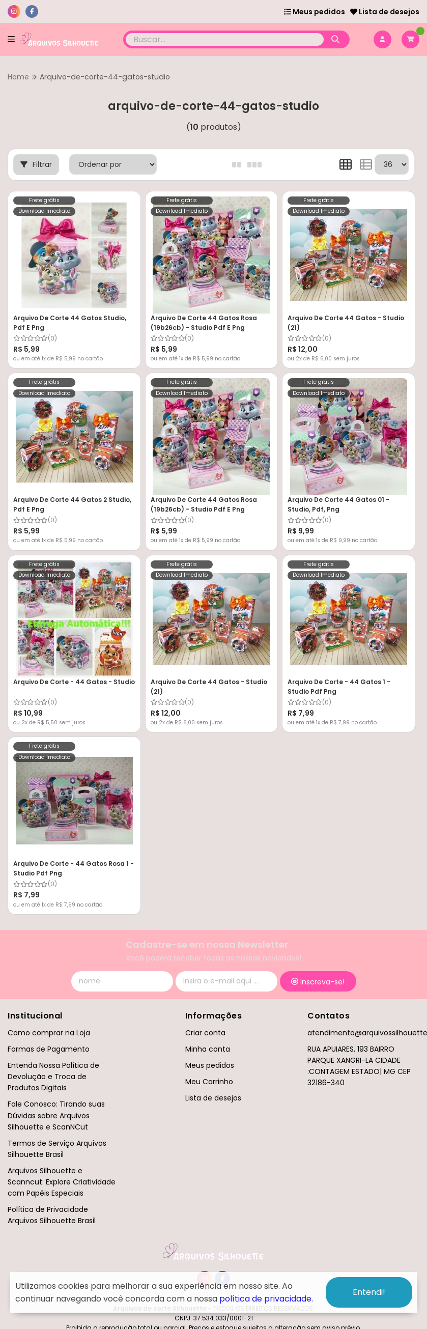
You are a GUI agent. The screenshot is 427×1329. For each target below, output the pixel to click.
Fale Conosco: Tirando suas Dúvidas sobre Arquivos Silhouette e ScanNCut (56, 1115)
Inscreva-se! (318, 982)
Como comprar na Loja (49, 1033)
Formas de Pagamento (49, 1049)
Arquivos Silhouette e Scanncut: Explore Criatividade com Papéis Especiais (62, 1182)
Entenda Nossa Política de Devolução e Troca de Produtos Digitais (53, 1076)
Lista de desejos (384, 12)
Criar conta (205, 1033)
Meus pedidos (314, 12)
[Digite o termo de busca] (225, 39)
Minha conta (207, 1049)
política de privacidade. (266, 1299)
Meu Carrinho (209, 1082)
